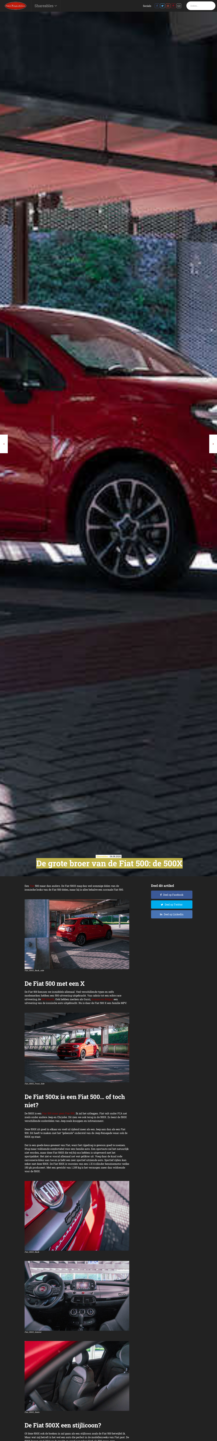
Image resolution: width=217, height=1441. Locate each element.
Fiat (32, 885)
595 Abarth (47, 999)
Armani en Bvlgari (102, 999)
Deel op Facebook (173, 894)
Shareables (44, 5)
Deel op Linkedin (174, 914)
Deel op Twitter (174, 904)
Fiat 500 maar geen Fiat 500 (58, 1113)
